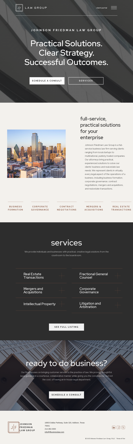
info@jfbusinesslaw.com (54, 432)
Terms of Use (120, 438)
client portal (101, 8)
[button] (113, 8)
